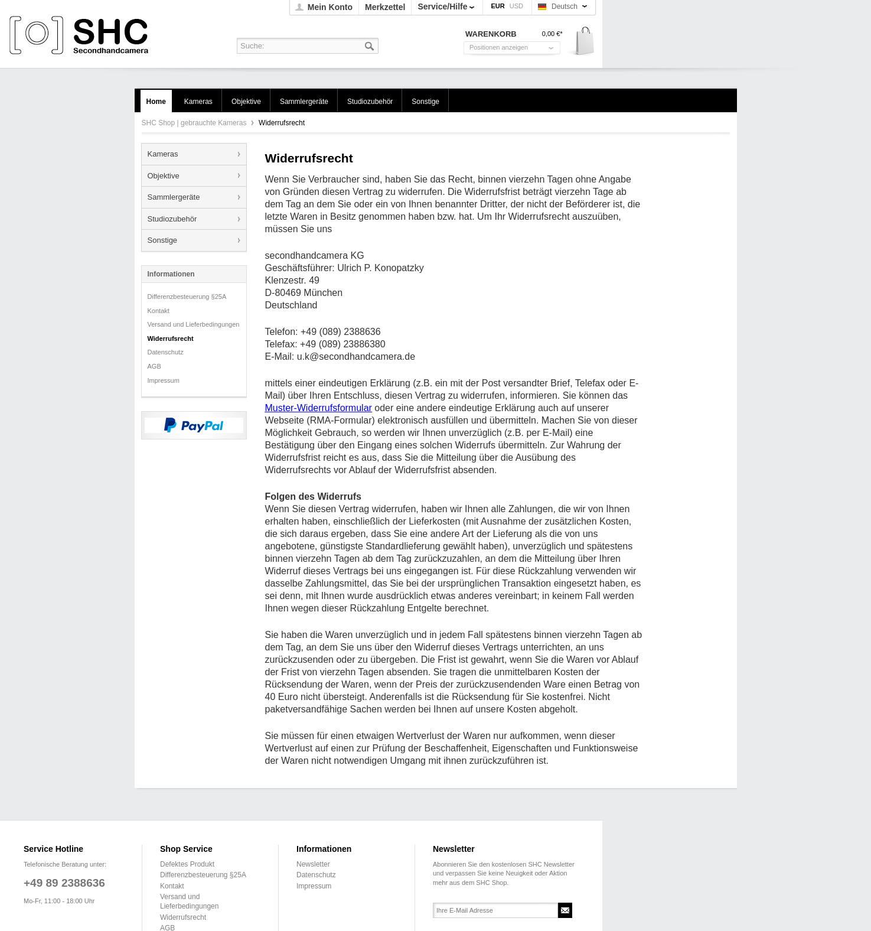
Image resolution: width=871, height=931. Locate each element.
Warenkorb (581, 42)
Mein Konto (330, 7)
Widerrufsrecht (171, 338)
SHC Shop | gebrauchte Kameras (80, 36)
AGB (154, 366)
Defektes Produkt (187, 864)
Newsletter (313, 864)
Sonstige (163, 240)
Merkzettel (385, 7)
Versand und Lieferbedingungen (194, 324)
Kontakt (158, 310)
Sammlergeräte (174, 197)
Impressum (164, 380)
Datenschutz (166, 352)
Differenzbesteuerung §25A (187, 296)
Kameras (163, 153)
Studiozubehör (172, 218)
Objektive (164, 175)
